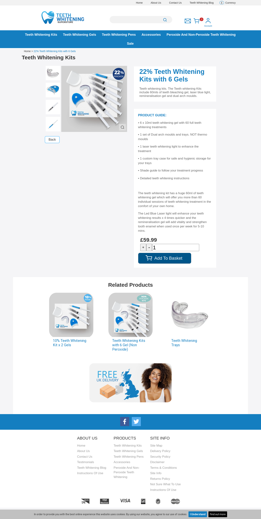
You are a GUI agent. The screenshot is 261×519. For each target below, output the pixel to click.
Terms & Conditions (163, 467)
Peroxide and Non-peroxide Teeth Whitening (201, 34)
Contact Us (175, 2)
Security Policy (160, 456)
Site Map (156, 445)
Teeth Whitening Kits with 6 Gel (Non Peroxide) (128, 345)
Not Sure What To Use (165, 484)
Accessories (151, 34)
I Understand (198, 514)
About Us (156, 2)
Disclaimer (157, 462)
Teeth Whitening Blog (202, 2)
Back (52, 139)
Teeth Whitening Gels (79, 34)
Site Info (155, 473)
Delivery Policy (160, 451)
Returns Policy (160, 479)
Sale (130, 43)
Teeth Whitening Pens (119, 34)
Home (139, 2)
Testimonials (85, 462)
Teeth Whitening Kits (41, 34)
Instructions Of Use (90, 473)
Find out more (218, 514)
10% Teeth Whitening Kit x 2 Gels (69, 342)
